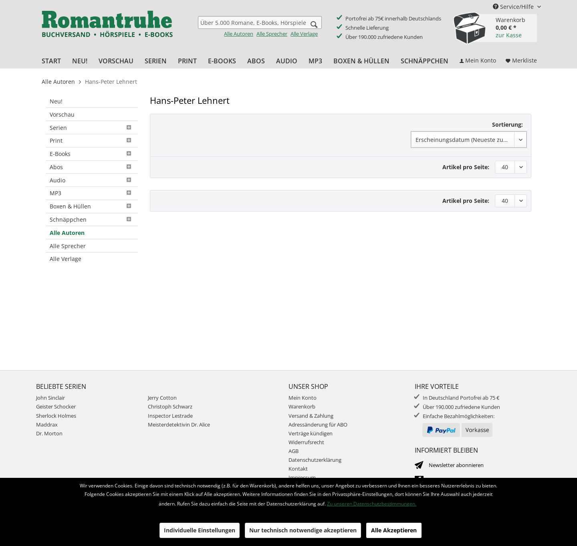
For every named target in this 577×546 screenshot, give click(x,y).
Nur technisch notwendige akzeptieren (303, 530)
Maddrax (47, 424)
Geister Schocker (56, 406)
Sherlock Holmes (56, 415)
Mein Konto (302, 397)
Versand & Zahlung (310, 415)
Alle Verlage (304, 33)
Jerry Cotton (162, 397)
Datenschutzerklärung (314, 459)
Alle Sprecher (271, 33)
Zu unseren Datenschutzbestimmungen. (371, 503)
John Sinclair (50, 397)
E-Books (92, 154)
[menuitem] (260, 26)
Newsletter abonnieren (456, 465)
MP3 (92, 193)
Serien (92, 127)
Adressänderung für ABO (317, 424)
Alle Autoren (238, 33)
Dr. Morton (49, 433)
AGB (293, 451)
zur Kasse (509, 35)
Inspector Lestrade (170, 415)
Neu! (56, 101)
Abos (92, 167)
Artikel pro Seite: (465, 167)
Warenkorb (301, 406)
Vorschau (62, 114)
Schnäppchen (92, 219)
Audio (92, 180)
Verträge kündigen (310, 433)
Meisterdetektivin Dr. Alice (179, 424)
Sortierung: (507, 124)
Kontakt (298, 468)
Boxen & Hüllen (92, 206)
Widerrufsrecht (306, 442)
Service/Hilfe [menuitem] (514, 6)
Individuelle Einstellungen (199, 530)
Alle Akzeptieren (394, 530)
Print (92, 140)
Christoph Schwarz (170, 406)
